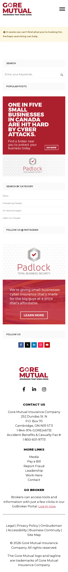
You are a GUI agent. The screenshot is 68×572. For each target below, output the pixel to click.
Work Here (34, 475)
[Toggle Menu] (62, 9)
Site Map (34, 535)
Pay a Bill (34, 461)
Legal (10, 525)
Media (34, 457)
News (5, 195)
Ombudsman (51, 525)
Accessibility (17, 530)
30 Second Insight (12, 210)
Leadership (34, 470)
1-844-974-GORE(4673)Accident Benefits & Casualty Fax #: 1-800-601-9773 (34, 435)
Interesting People (12, 203)
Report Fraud (34, 466)
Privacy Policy (27, 525)
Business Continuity (44, 530)
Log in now (46, 506)
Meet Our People (11, 218)
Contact (34, 480)
